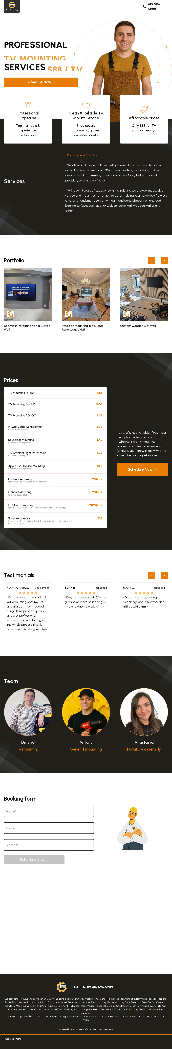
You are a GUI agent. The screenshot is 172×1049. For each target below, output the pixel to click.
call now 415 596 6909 (93, 987)
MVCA (74, 1029)
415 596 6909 (151, 6)
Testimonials (102, 7)
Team (128, 7)
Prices (76, 7)
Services (29, 7)
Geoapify (83, 1029)
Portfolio (53, 7)
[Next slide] (164, 260)
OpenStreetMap (105, 1029)
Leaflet (92, 1029)
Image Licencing (13, 1038)
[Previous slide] (151, 260)
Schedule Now (34, 82)
